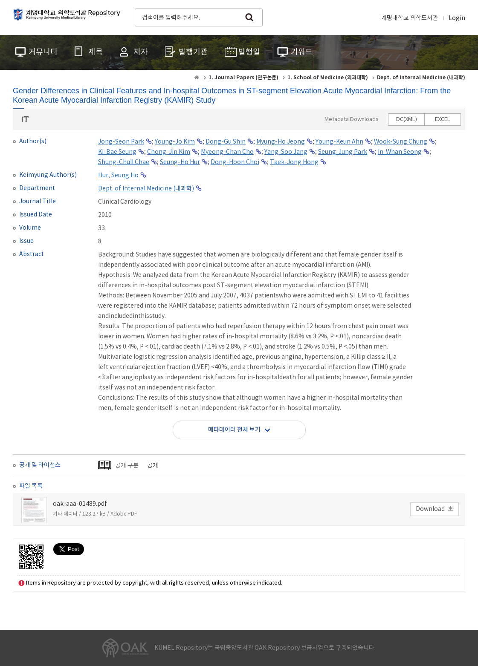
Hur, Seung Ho (118, 175)
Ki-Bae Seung (117, 152)
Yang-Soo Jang (285, 152)
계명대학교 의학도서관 (409, 18)
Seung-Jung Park (342, 152)
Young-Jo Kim (175, 141)
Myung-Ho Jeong (280, 141)
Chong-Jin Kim (168, 152)
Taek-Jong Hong (294, 162)
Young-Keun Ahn (339, 141)
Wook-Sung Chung (400, 141)
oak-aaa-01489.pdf (80, 504)
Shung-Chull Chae (123, 162)
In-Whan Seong (400, 152)
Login (457, 18)
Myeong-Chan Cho (227, 152)
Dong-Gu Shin (226, 141)
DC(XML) (406, 119)
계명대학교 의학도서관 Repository (68, 16)
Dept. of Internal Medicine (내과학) (146, 188)
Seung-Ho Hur (180, 162)
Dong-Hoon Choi (235, 162)
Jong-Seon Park (121, 141)
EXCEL (442, 119)
